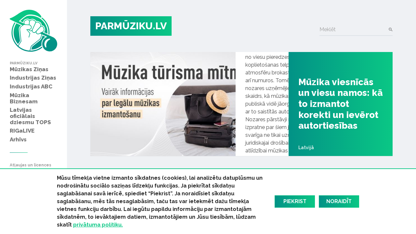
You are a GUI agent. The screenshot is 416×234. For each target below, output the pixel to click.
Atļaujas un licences (30, 165)
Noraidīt (339, 201)
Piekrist (294, 201)
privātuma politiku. (98, 225)
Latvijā (306, 147)
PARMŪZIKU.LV (131, 26)
